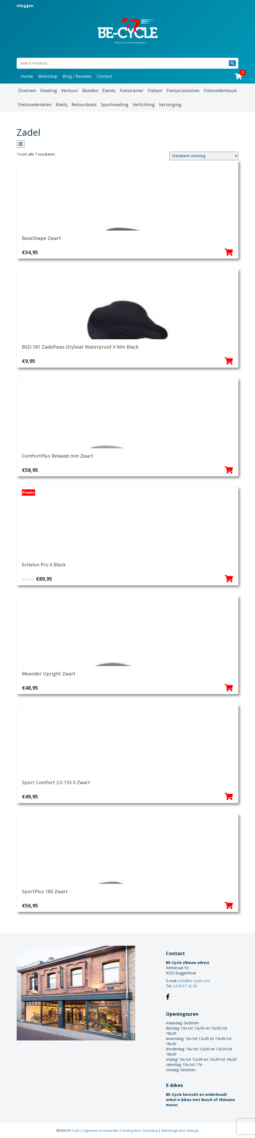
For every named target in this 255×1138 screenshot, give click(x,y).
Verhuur (69, 90)
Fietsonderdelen (35, 104)
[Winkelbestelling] (203, 156)
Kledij (61, 104)
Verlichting (144, 104)
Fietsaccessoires (183, 90)
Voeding (48, 90)
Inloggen (25, 5)
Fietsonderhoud (220, 90)
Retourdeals (84, 104)
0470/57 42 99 (185, 985)
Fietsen (155, 90)
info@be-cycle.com (194, 980)
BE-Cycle (73, 1130)
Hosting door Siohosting (140, 1130)
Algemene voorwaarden (101, 1130)
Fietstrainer (132, 90)
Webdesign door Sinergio (180, 1130)
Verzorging (170, 104)
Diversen (27, 90)
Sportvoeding (114, 104)
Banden (90, 90)
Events (109, 90)
